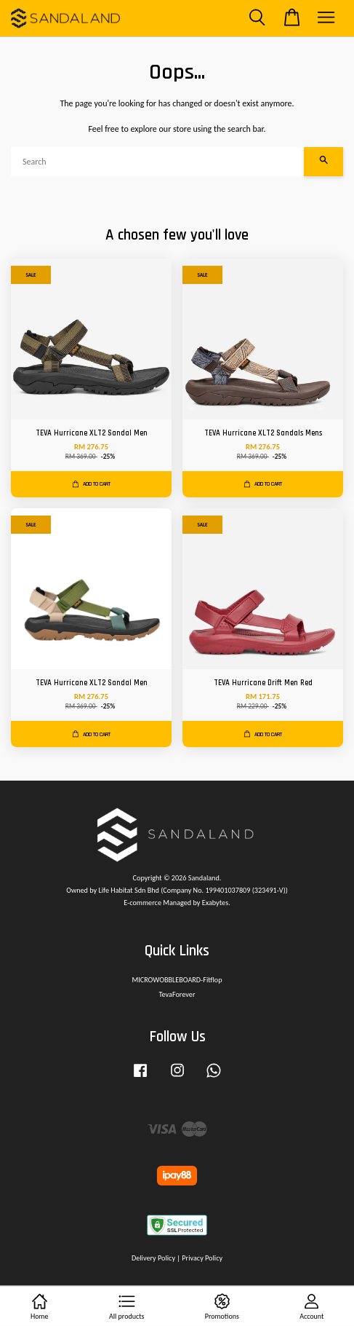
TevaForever (177, 994)
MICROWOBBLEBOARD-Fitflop (177, 979)
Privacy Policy (202, 1258)
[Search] (157, 161)
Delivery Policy (153, 1258)
